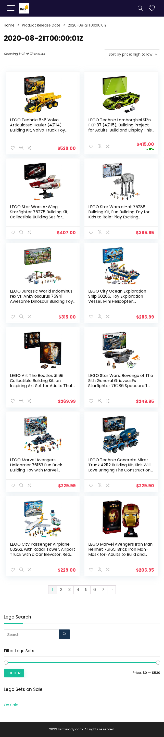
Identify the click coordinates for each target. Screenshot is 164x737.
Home (9, 25)
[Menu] (11, 8)
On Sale (11, 704)
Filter (14, 673)
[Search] (140, 8)
